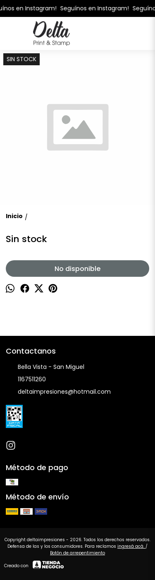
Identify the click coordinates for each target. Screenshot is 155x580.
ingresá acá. (131, 546)
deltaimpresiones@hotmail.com (58, 392)
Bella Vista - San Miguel (45, 367)
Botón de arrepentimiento (77, 553)
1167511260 (26, 380)
